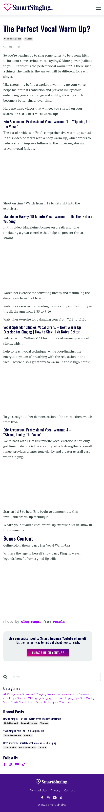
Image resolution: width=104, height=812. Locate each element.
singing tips (71, 698)
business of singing (34, 694)
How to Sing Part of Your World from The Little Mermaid (32, 718)
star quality (87, 698)
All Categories (12, 694)
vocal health (27, 702)
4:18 (47, 203)
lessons (66, 694)
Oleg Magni (31, 622)
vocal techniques (12, 39)
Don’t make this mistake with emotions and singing (29, 743)
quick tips (9, 698)
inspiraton (53, 694)
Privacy (55, 790)
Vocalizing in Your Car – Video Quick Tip (23, 731)
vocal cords (10, 702)
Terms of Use (38, 790)
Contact (69, 790)
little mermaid (81, 694)
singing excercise (52, 698)
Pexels (59, 622)
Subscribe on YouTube (48, 652)
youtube (28, 39)
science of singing (29, 698)
